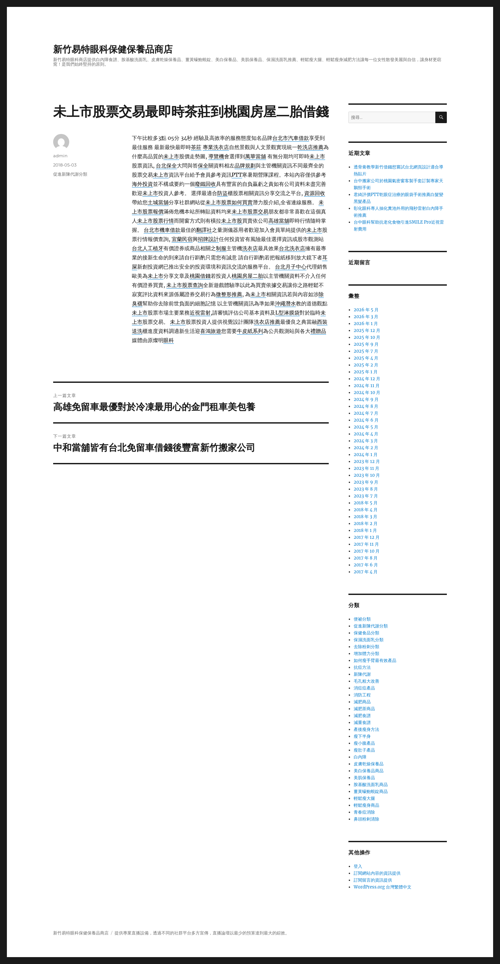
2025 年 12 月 (367, 330)
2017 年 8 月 (366, 558)
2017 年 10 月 (367, 551)
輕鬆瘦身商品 (366, 805)
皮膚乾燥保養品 (369, 764)
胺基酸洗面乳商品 (371, 784)
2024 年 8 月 (366, 406)
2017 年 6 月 (366, 565)
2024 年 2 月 (366, 447)
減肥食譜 (362, 715)
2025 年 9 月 (366, 344)
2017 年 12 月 (367, 537)
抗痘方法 (362, 667)
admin (60, 155)
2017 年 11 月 (366, 544)
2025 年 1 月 (366, 372)
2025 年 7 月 (366, 351)
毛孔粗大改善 (366, 681)
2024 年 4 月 (366, 434)
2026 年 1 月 (366, 323)
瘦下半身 (362, 736)
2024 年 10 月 (367, 392)
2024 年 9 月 (366, 399)
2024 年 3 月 (366, 441)
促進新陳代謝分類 (70, 174)
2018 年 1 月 (365, 530)
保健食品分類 (366, 633)
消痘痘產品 (364, 688)
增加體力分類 (366, 653)
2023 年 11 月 (366, 468)
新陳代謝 (362, 674)
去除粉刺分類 (366, 646)
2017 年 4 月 (366, 572)
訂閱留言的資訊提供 (373, 880)
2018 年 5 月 (366, 503)
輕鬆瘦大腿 (364, 798)
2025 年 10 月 (367, 337)
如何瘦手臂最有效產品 (375, 660)
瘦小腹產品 (364, 743)
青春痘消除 (364, 812)
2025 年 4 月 (366, 358)
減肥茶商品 (364, 709)
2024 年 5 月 (366, 427)
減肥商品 (362, 702)
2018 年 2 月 (366, 523)
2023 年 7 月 (366, 496)
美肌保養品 (364, 777)
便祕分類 (362, 619)
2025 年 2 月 (366, 365)
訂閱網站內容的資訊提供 (377, 873)
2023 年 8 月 (366, 489)
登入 (358, 866)
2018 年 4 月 (366, 510)
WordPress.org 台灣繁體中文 (382, 887)
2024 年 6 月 (366, 420)
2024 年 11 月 (367, 385)
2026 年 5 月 (366, 310)
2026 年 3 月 (366, 316)
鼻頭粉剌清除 (366, 819)
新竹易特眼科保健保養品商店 (113, 49)
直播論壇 (221, 933)
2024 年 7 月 (366, 413)
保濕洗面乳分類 (369, 640)
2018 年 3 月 (365, 516)
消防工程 (362, 695)
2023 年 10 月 (367, 475)
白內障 (360, 757)
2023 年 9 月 (366, 482)
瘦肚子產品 (364, 750)
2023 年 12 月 (367, 461)
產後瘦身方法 (366, 729)
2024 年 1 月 (366, 454)
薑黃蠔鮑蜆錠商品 (371, 791)
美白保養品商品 (369, 771)
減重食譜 (362, 722)
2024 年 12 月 (367, 379)
